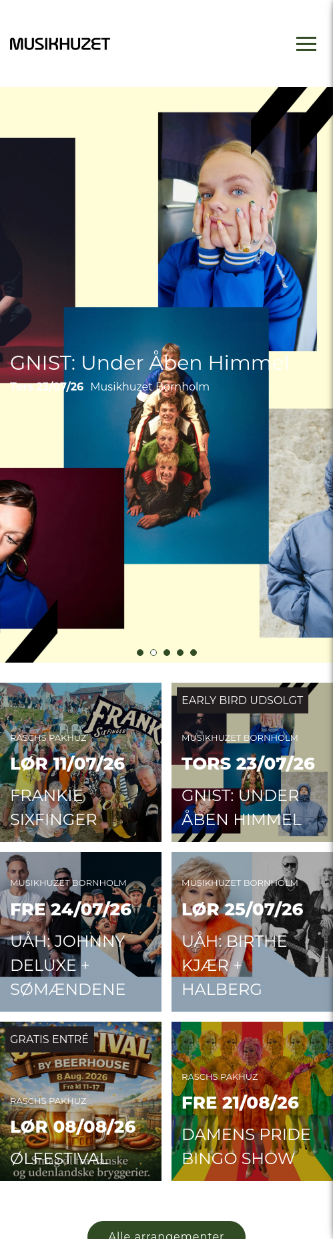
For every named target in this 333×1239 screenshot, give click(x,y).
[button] (140, 696)
